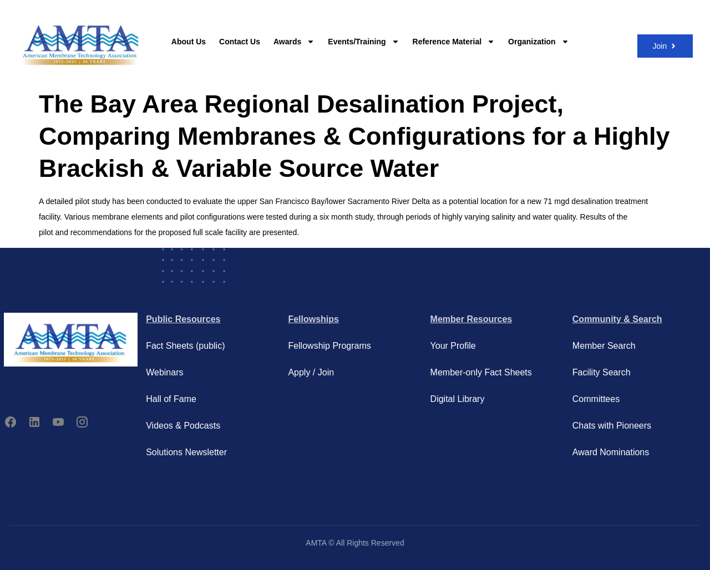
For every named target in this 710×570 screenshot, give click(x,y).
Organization (538, 41)
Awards (294, 41)
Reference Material (454, 41)
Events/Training (363, 41)
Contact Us (239, 41)
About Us (188, 41)
